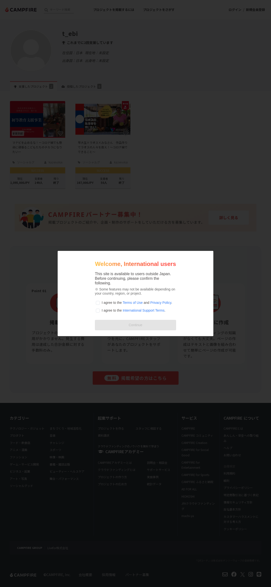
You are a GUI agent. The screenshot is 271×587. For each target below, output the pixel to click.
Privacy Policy (160, 303)
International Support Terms (143, 310)
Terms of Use (133, 303)
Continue (135, 325)
